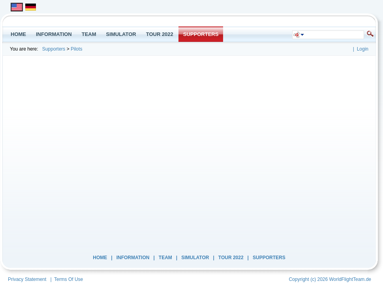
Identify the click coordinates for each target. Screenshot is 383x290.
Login (362, 49)
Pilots (76, 49)
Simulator (195, 257)
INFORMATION (133, 257)
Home (100, 257)
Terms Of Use (68, 279)
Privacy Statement (27, 279)
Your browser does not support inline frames (187, 154)
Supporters (54, 49)
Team (165, 257)
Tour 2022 (231, 257)
